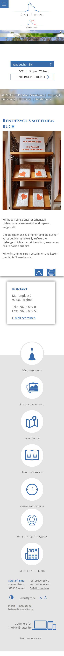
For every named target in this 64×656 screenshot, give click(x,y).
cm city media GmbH (31, 638)
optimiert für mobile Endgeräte (20, 625)
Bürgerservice (32, 370)
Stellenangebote (32, 571)
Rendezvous (43, 99)
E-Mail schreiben (24, 318)
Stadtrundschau (32, 404)
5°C (21, 71)
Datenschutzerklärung (20, 609)
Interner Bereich (31, 77)
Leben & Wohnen (32, 95)
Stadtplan (32, 438)
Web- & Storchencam (32, 537)
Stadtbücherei (32, 472)
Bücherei (25, 99)
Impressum (24, 605)
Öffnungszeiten (32, 506)
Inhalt (11, 605)
